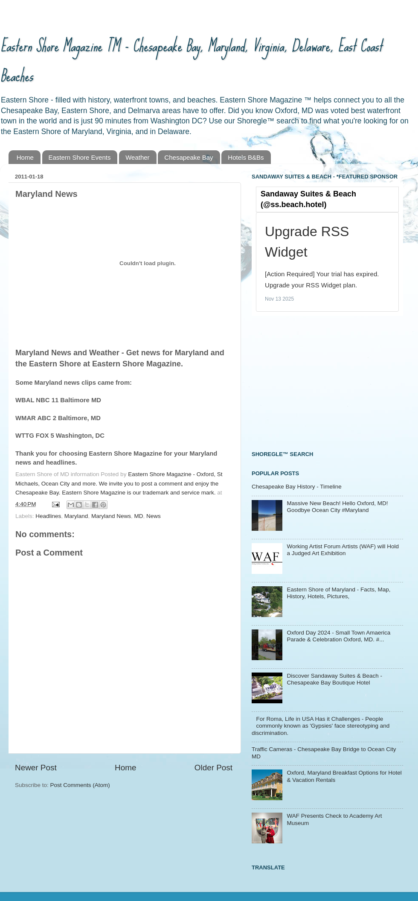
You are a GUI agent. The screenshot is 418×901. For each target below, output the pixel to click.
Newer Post (36, 767)
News (153, 516)
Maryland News (111, 516)
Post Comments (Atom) (80, 785)
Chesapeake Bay (188, 157)
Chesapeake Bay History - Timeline (297, 486)
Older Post (213, 767)
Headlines (48, 516)
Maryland (76, 516)
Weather (137, 157)
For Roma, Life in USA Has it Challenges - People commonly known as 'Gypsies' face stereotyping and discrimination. (320, 726)
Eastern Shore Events (80, 157)
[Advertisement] (316, 382)
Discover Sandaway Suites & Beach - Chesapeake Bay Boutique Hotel (334, 679)
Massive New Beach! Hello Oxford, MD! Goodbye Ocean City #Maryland (337, 506)
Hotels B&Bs (246, 157)
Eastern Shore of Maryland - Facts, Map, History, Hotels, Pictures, (338, 593)
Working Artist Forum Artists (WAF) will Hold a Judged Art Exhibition (343, 549)
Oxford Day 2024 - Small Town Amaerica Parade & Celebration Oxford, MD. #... (338, 636)
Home (25, 157)
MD (138, 516)
